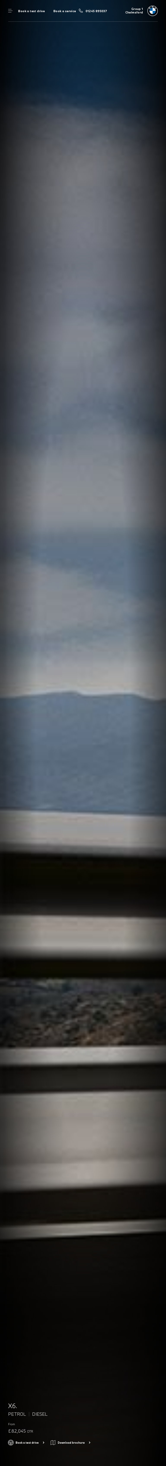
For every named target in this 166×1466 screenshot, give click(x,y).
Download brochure (71, 1442)
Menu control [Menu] (10, 11)
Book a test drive (31, 11)
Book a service (64, 11)
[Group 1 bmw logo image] (141, 11)
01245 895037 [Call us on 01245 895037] (96, 11)
